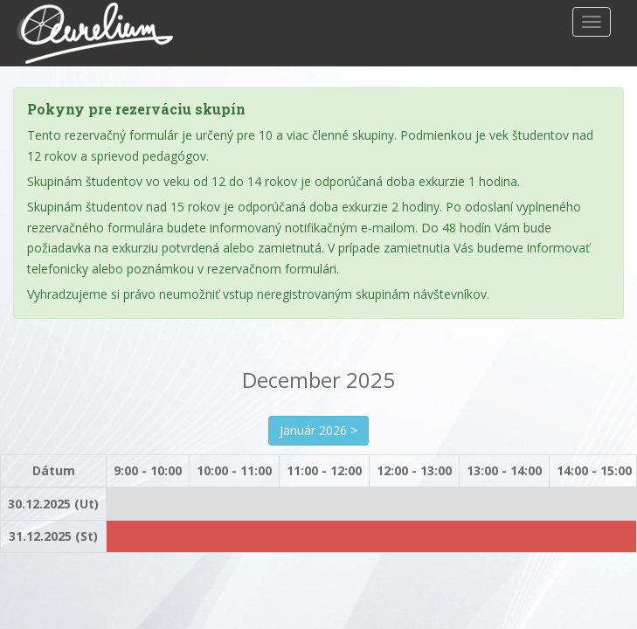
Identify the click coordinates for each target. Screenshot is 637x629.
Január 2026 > (318, 430)
